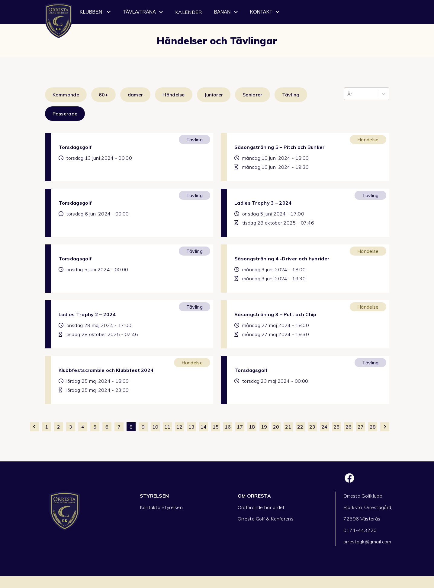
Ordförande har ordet (261, 507)
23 (312, 427)
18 (252, 427)
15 (216, 427)
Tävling (291, 95)
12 (179, 427)
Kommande (66, 95)
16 (228, 427)
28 (373, 427)
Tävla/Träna (143, 12)
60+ (103, 95)
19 (264, 427)
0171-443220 (360, 530)
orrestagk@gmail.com (367, 542)
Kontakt (265, 12)
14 (204, 427)
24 (324, 427)
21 (288, 427)
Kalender (188, 12)
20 (276, 427)
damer (135, 95)
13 (191, 427)
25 (336, 427)
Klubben (95, 12)
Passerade (65, 114)
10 (155, 427)
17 (240, 427)
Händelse (173, 95)
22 (300, 427)
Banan (226, 12)
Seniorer (252, 95)
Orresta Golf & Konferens (266, 519)
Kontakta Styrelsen (161, 507)
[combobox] (348, 94)
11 (167, 427)
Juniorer (213, 95)
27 (361, 427)
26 (349, 427)
